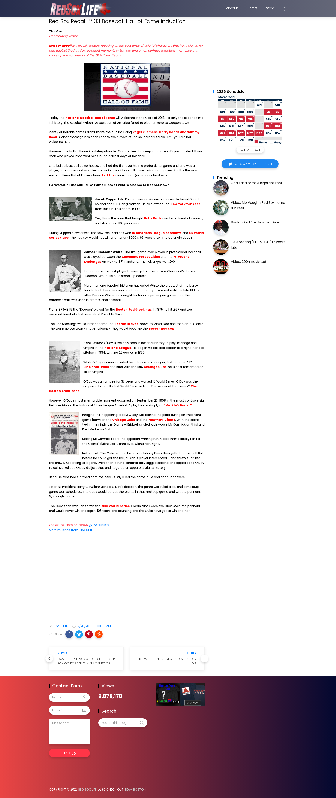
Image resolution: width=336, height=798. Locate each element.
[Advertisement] (127, 587)
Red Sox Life (87, 789)
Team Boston (135, 789)
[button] (69, 634)
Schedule (232, 9)
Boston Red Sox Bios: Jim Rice (255, 222)
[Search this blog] (122, 722)
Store (270, 9)
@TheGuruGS (99, 525)
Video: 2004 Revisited (248, 261)
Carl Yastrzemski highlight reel (256, 182)
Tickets (252, 9)
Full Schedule (250, 150)
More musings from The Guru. (71, 530)
